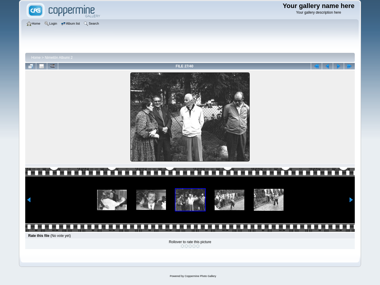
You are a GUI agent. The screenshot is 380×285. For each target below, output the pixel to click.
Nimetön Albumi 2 (59, 58)
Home (36, 58)
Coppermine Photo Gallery (200, 276)
